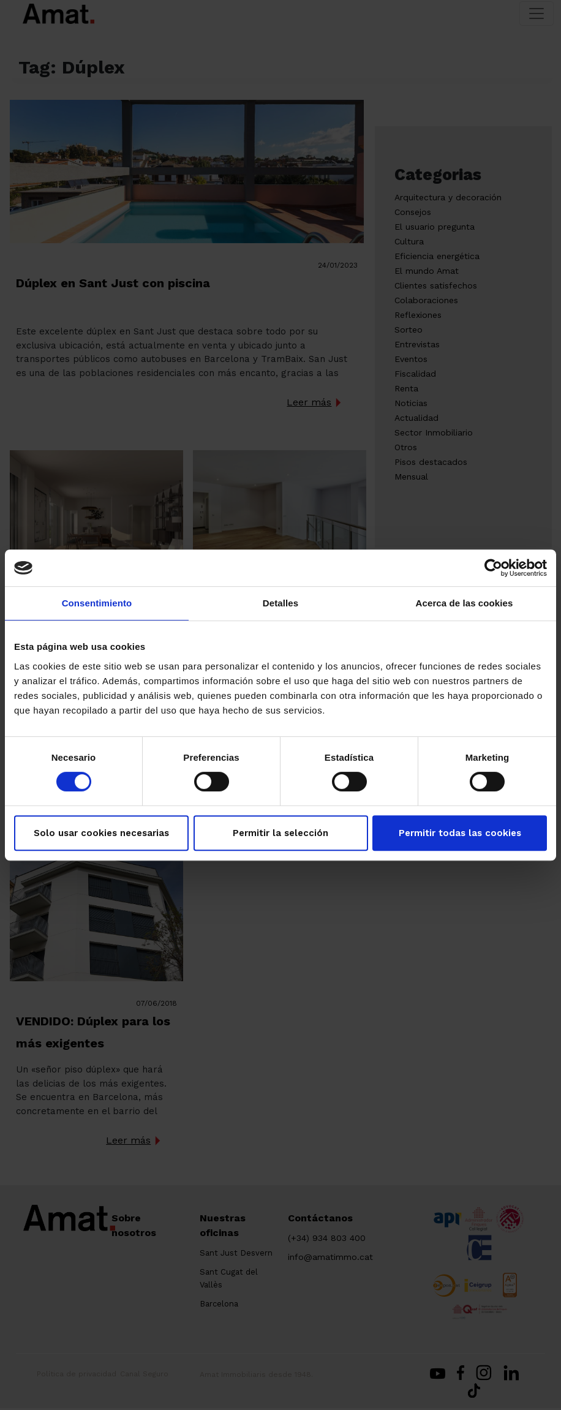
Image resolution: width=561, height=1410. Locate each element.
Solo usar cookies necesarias (101, 833)
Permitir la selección (280, 833)
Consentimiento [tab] (97, 603)
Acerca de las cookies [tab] (464, 603)
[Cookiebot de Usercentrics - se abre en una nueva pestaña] (493, 568)
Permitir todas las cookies (460, 833)
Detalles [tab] (280, 603)
